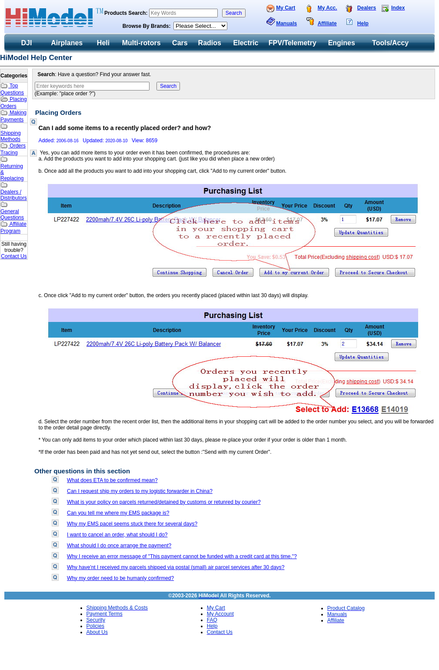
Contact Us (14, 256)
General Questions (12, 211)
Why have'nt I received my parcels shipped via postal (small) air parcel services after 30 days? (176, 567)
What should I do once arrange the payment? (119, 546)
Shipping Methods (10, 132)
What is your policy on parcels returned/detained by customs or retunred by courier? (164, 502)
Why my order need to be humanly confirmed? (120, 578)
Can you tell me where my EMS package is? (118, 513)
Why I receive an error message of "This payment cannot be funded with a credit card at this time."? (182, 556)
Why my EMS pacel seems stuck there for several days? (132, 524)
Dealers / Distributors (13, 191)
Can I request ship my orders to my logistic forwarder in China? (140, 491)
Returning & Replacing (11, 168)
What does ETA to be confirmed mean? (112, 480)
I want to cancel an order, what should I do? (117, 535)
